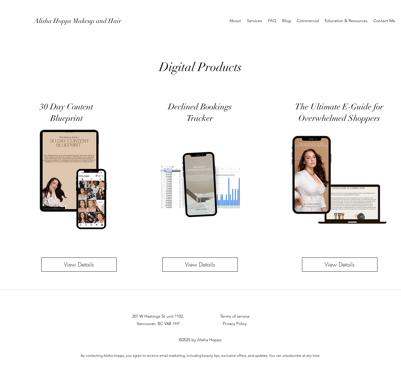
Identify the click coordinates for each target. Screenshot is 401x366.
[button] (254, 20)
